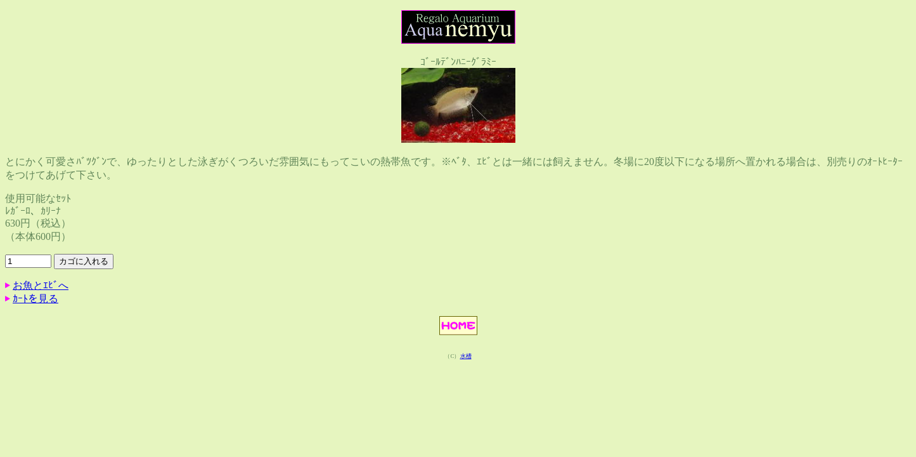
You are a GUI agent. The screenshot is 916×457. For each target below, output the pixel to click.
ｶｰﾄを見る (35, 298)
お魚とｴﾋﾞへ (40, 285)
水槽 (466, 356)
